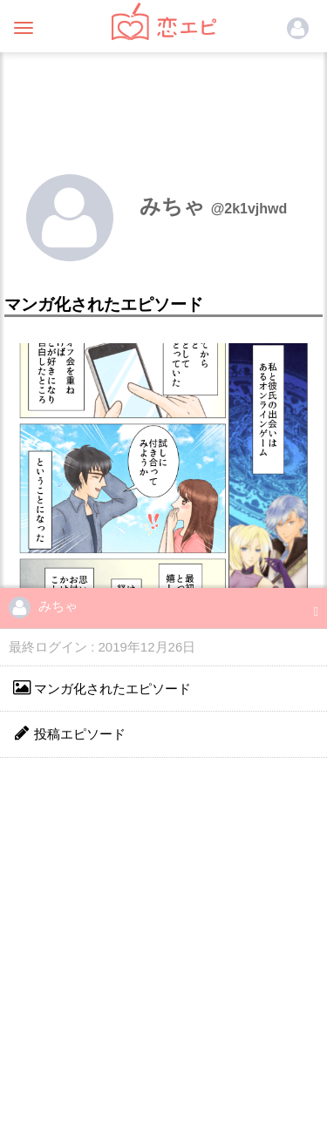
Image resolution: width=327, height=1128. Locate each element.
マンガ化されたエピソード (102, 687)
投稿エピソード (69, 733)
